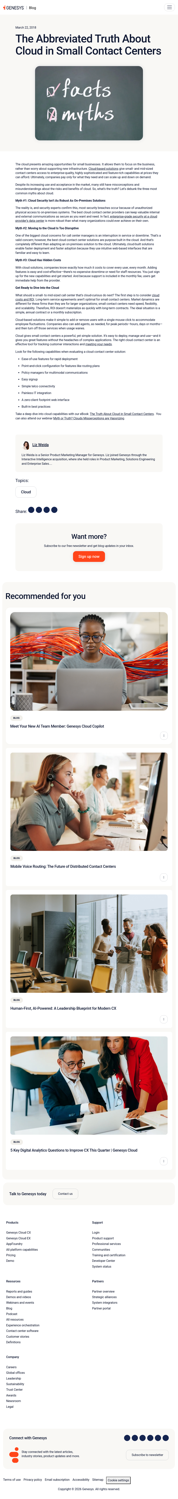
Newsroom (13, 1401)
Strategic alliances (104, 1297)
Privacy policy (33, 1480)
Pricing (10, 1255)
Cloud (26, 492)
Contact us (65, 1194)
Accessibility (80, 1480)
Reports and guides (19, 1291)
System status (101, 1266)
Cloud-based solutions (103, 169)
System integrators (104, 1302)
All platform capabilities (22, 1249)
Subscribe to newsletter (147, 1455)
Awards (11, 1395)
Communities (101, 1249)
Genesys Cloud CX (18, 1232)
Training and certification (108, 1255)
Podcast (11, 1314)
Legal (9, 1407)
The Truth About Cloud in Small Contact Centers (122, 414)
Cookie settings (118, 1480)
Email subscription (57, 1480)
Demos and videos (18, 1297)
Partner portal (101, 1308)
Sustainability (15, 1384)
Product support (103, 1238)
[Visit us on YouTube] (158, 1438)
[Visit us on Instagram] (135, 1438)
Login (96, 1232)
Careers (11, 1367)
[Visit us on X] (142, 1438)
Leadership (13, 1378)
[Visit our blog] (166, 1438)
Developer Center (103, 1261)
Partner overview (103, 1291)
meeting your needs (98, 344)
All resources (15, 1319)
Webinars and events (20, 1302)
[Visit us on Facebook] (150, 1438)
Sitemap (97, 1480)
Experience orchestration (22, 1325)
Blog (9, 1308)
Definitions (13, 1342)
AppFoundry (14, 1244)
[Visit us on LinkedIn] (127, 1438)
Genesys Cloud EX (18, 1238)
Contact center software (22, 1331)
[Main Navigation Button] (169, 7)
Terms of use (12, 1480)
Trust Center (14, 1389)
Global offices (15, 1373)
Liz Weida (40, 444)
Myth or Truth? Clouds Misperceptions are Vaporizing (88, 418)
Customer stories (17, 1336)
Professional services (106, 1244)
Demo (10, 1261)
